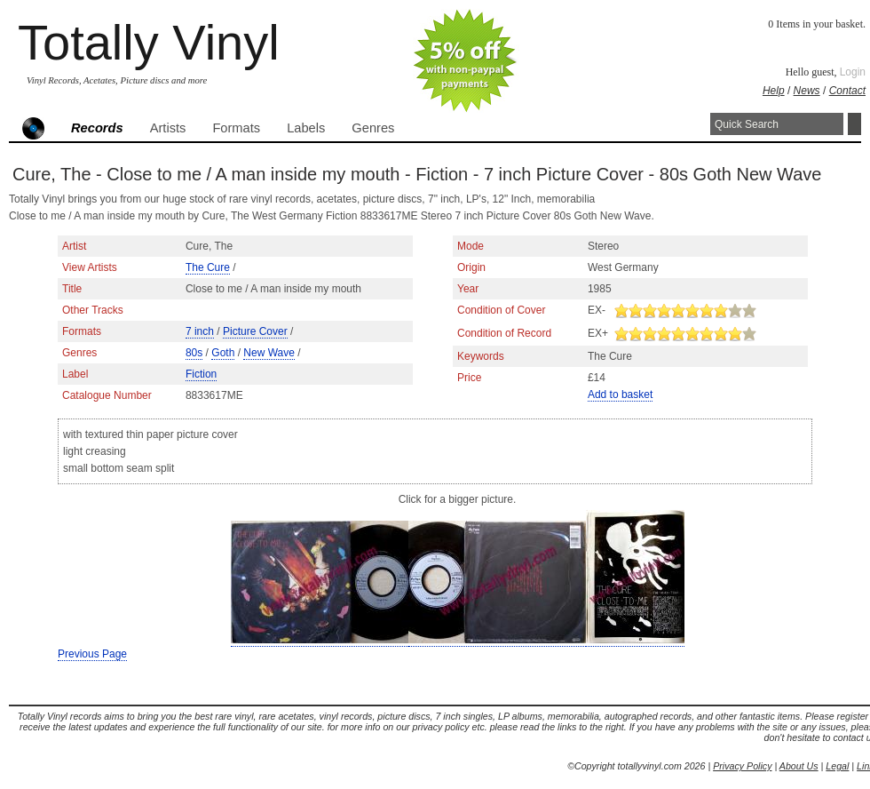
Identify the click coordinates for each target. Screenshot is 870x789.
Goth (222, 353)
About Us (799, 766)
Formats (236, 128)
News (807, 90)
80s (194, 353)
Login (853, 72)
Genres (373, 128)
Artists (168, 128)
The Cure (208, 267)
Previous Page (92, 654)
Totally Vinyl (149, 42)
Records (97, 128)
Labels (306, 128)
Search (854, 124)
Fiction (201, 374)
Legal (837, 766)
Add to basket (620, 394)
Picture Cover (255, 331)
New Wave (269, 353)
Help (774, 90)
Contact (847, 90)
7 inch (200, 331)
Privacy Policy (742, 766)
